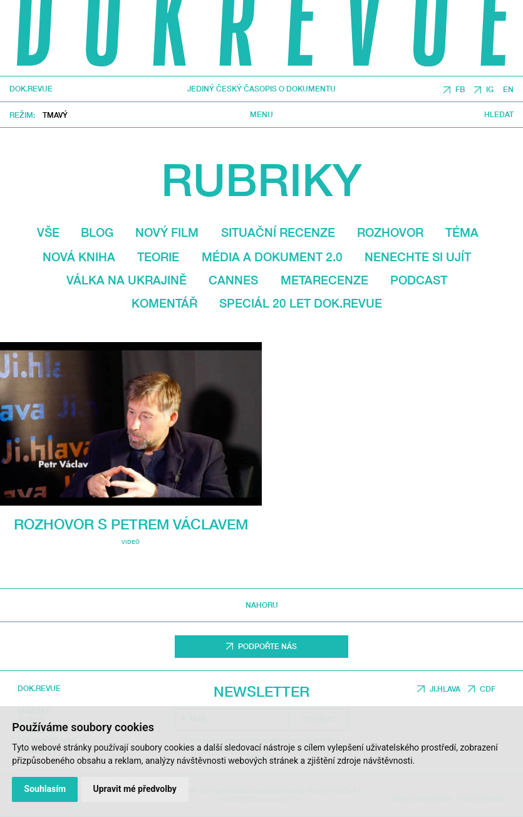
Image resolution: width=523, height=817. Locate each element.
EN (508, 89)
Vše (48, 232)
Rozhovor (390, 232)
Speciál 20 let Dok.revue (300, 303)
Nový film (167, 232)
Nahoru (262, 605)
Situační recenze (278, 232)
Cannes (233, 280)
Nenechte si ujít (418, 256)
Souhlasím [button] (45, 789)
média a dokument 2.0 (272, 256)
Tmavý (55, 115)
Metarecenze (324, 280)
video (131, 541)
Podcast (418, 280)
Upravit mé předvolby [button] (134, 789)
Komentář (164, 303)
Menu (261, 115)
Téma (462, 232)
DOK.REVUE (31, 89)
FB (460, 89)
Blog (97, 232)
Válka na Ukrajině (126, 280)
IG (490, 89)
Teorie (158, 256)
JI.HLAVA (445, 689)
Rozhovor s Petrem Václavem (131, 524)
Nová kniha (79, 256)
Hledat (499, 115)
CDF (487, 689)
